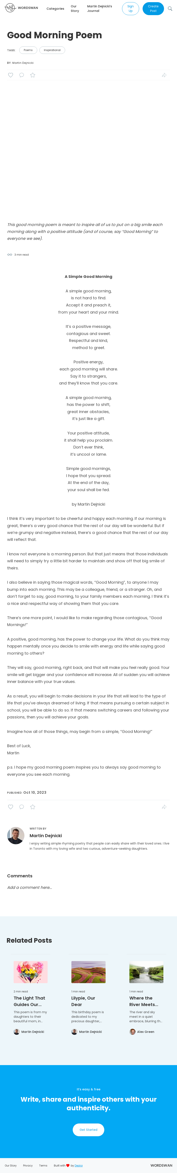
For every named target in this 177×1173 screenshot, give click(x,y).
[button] (59, 8)
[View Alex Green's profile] (141, 1032)
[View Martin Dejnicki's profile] (29, 1032)
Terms (43, 1165)
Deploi (79, 1165)
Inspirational (52, 50)
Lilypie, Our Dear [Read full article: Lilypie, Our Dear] (83, 1001)
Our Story (75, 8)
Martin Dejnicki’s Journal (99, 8)
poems (28, 50)
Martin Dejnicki (23, 63)
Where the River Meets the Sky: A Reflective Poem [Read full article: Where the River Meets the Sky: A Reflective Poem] (142, 1001)
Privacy (28, 1165)
